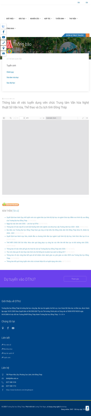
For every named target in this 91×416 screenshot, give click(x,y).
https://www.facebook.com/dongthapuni (19, 390)
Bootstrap (63, 407)
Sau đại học (11, 83)
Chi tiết (61, 314)
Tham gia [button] (72, 279)
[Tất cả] (16, 212)
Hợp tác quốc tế (8, 353)
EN (87, 3)
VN (79, 3)
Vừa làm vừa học (13, 77)
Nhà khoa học (7, 349)
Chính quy (10, 72)
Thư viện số (6, 345)
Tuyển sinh (6, 358)
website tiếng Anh (3, 26)
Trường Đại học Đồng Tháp (16, 407)
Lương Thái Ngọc (40, 407)
